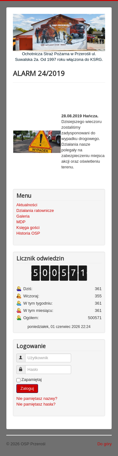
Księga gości (28, 227)
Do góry (104, 443)
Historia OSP (28, 233)
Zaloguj (27, 388)
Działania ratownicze (35, 210)
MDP (20, 221)
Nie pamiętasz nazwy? (36, 398)
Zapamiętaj (31, 379)
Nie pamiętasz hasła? (35, 404)
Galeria (23, 216)
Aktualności (26, 204)
